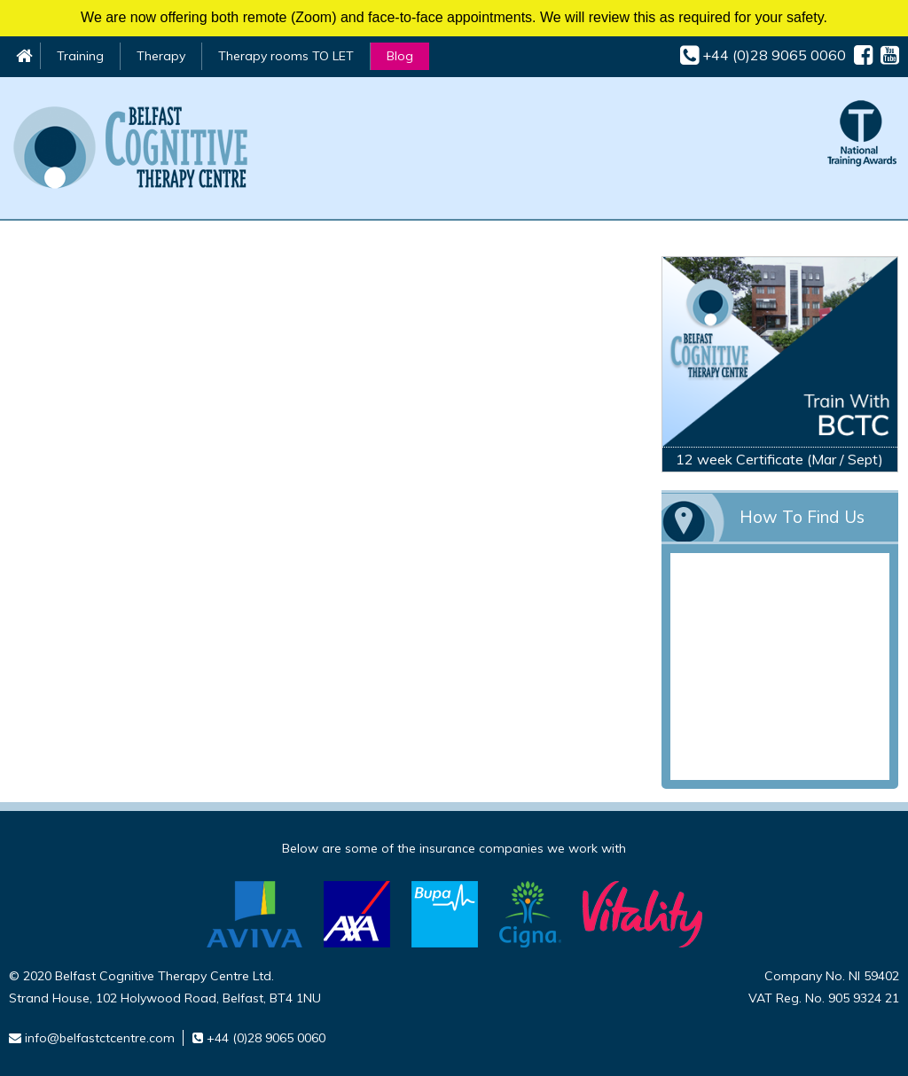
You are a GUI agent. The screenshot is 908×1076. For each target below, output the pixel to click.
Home (24, 56)
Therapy (161, 56)
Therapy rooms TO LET (286, 56)
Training (80, 56)
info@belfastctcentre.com (100, 1038)
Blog (400, 56)
